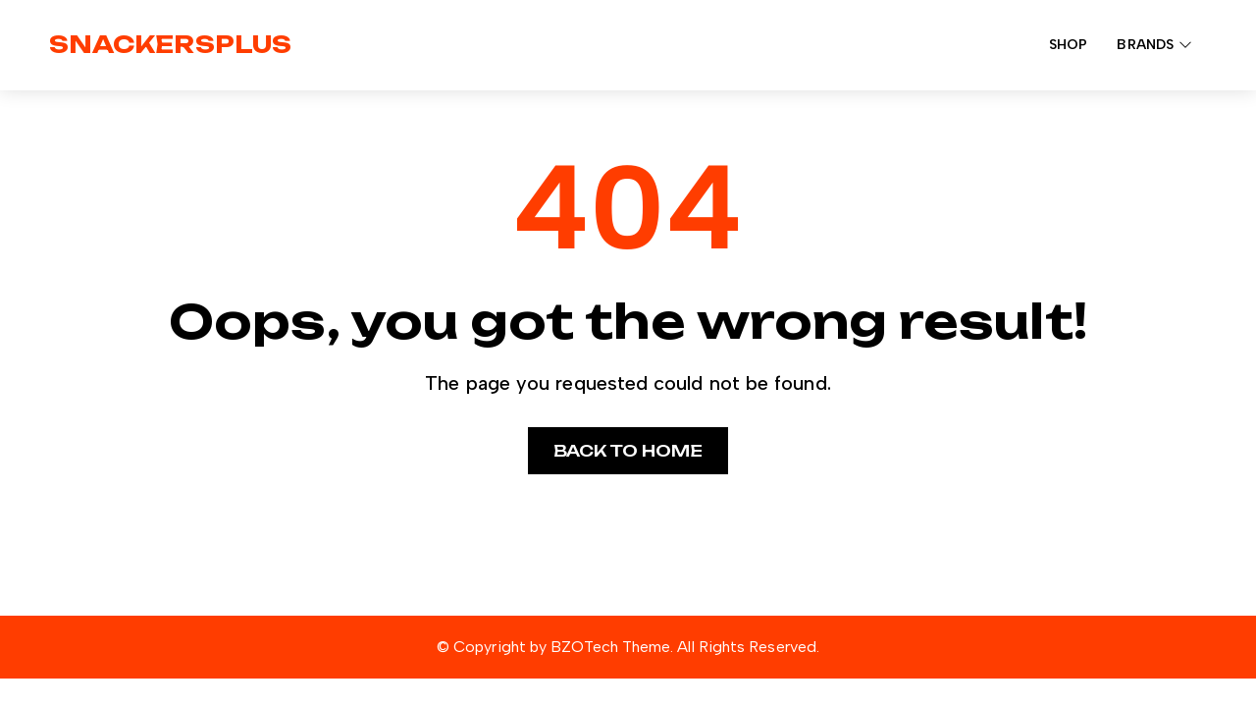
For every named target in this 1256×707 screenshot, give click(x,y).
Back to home (628, 451)
